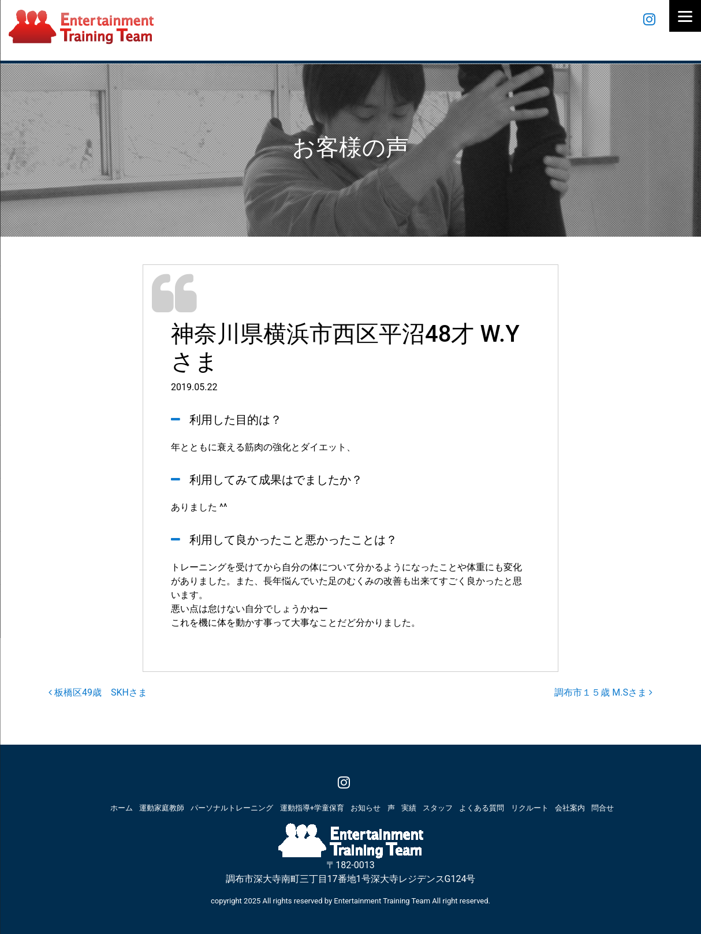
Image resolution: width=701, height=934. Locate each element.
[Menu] (685, 16)
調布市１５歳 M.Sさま (603, 692)
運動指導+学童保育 (312, 808)
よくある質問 (481, 808)
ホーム (121, 808)
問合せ (602, 808)
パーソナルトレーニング (232, 808)
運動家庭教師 (161, 808)
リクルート (530, 808)
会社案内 (570, 808)
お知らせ (365, 808)
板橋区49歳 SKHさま (98, 692)
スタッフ (438, 808)
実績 (408, 808)
